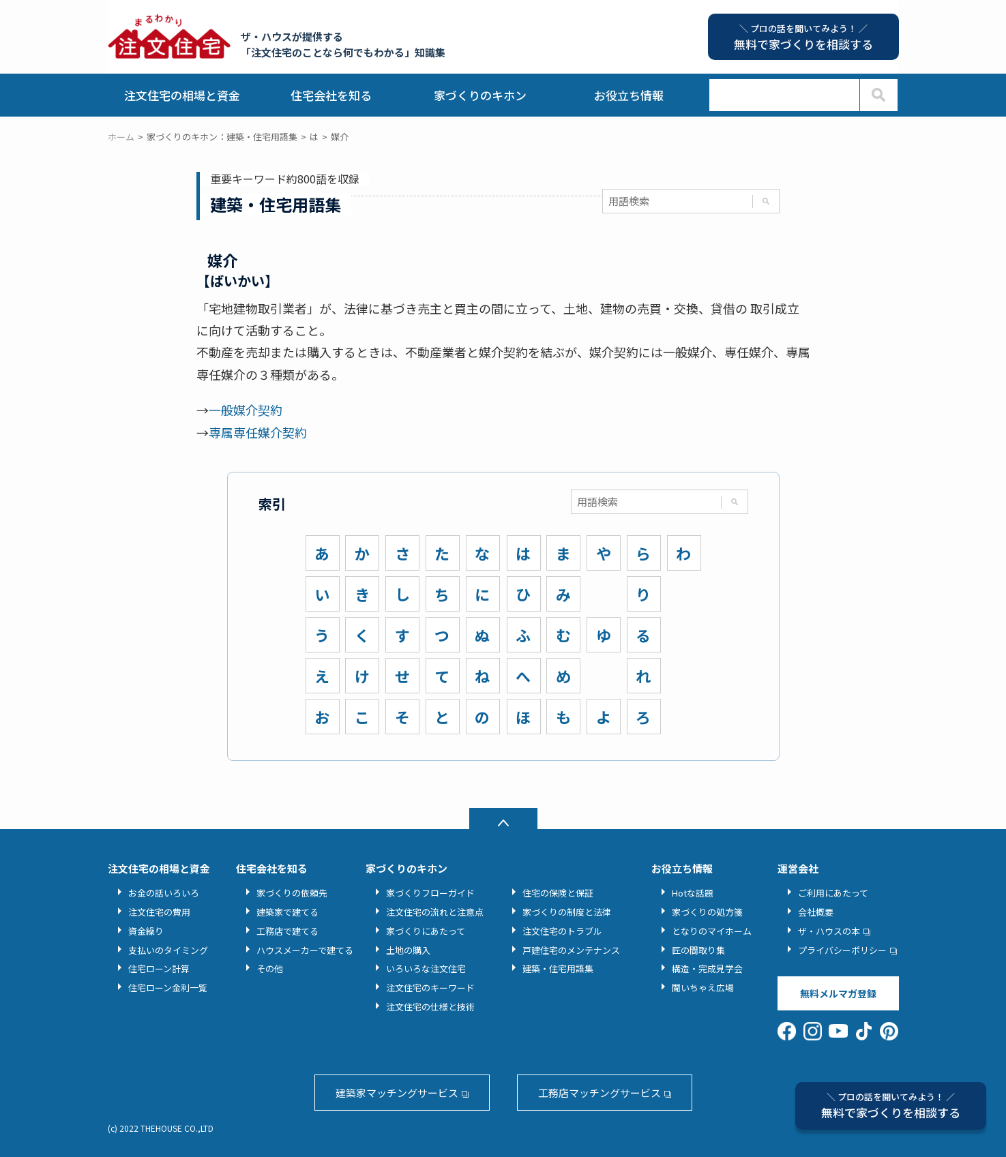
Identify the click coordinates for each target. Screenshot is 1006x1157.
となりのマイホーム (712, 931)
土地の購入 (408, 950)
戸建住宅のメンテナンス (571, 950)
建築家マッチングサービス (397, 1092)
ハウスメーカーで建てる (304, 950)
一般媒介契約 (245, 410)
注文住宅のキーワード (430, 987)
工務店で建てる (287, 931)
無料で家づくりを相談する (890, 1105)
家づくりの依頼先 (291, 892)
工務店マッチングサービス (599, 1092)
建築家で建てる (287, 911)
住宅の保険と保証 (557, 892)
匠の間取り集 (698, 950)
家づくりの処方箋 (707, 911)
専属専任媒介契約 (258, 432)
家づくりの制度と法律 (566, 911)
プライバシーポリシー (842, 950)
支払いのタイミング (168, 950)
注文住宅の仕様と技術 (430, 1006)
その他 (269, 968)
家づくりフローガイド (430, 892)
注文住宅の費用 (159, 911)
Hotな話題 (692, 892)
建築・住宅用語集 (557, 968)
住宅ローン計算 (159, 968)
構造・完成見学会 (707, 968)
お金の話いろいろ (163, 892)
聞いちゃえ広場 (703, 987)
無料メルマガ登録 (838, 993)
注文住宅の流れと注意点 (435, 911)
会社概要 (815, 911)
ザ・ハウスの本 (829, 931)
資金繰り (146, 931)
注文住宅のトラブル (562, 931)
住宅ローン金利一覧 (167, 987)
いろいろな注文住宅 (426, 968)
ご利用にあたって (833, 892)
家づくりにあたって (425, 931)
